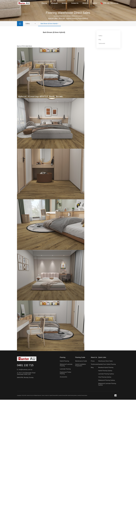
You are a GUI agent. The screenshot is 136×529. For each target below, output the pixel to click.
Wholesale (54, 3)
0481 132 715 (25, 365)
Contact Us (74, 3)
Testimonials (105, 43)
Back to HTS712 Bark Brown (24, 74)
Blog (103, 39)
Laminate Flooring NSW (62, 395)
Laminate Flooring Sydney (82, 395)
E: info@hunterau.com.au (24, 369)
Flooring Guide (80, 357)
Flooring (44, 3)
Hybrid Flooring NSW (54, 395)
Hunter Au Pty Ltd (30, 395)
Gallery (94, 3)
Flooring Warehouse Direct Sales (68, 12)
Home (43, 395)
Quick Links (102, 357)
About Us (85, 3)
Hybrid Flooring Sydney (72, 395)
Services (64, 3)
